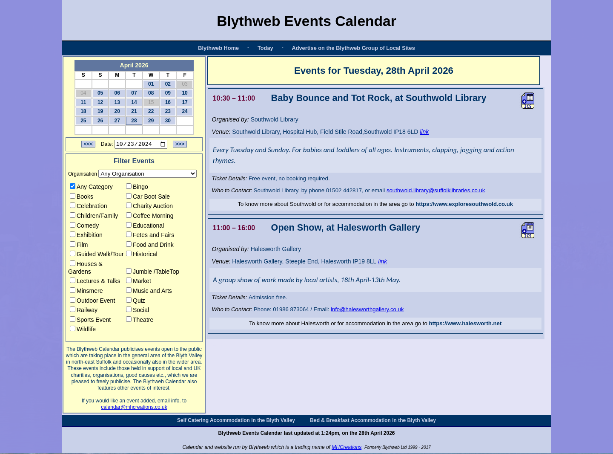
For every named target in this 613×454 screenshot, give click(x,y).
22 (151, 111)
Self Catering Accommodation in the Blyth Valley (236, 422)
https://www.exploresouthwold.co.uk (464, 204)
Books (81, 197)
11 (83, 102)
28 (134, 121)
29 (151, 121)
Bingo (137, 188)
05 (100, 93)
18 (83, 111)
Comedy (84, 226)
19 (100, 111)
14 (134, 102)
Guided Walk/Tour (97, 255)
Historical (142, 255)
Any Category (91, 188)
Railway (83, 311)
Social (137, 311)
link (424, 131)
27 (117, 121)
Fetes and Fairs (150, 236)
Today (265, 48)
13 (117, 102)
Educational (145, 226)
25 (83, 121)
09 (168, 93)
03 (184, 84)
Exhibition (86, 236)
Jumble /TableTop (152, 272)
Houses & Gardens (85, 269)
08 (151, 93)
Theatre (139, 321)
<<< (88, 145)
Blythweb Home (218, 48)
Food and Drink (150, 246)
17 (184, 102)
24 (184, 111)
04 (83, 93)
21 (134, 111)
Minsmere (86, 292)
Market (138, 282)
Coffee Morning (149, 217)
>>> (179, 145)
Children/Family (94, 217)
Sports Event (90, 321)
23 (168, 111)
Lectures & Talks (95, 282)
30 (168, 121)
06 (117, 93)
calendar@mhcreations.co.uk (134, 408)
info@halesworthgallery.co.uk (367, 309)
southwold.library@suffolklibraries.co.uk (436, 190)
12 (100, 102)
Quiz (135, 301)
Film (79, 246)
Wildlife (83, 330)
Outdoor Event (92, 301)
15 (151, 102)
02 (168, 84)
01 (151, 84)
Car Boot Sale (148, 197)
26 (100, 121)
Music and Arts (149, 292)
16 (168, 102)
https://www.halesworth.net (465, 323)
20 (117, 111)
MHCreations (346, 448)
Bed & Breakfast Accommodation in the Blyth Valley (373, 422)
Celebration (88, 207)
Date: (107, 145)
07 (134, 93)
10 (184, 93)
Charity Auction (149, 207)
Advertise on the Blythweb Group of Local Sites (353, 48)
